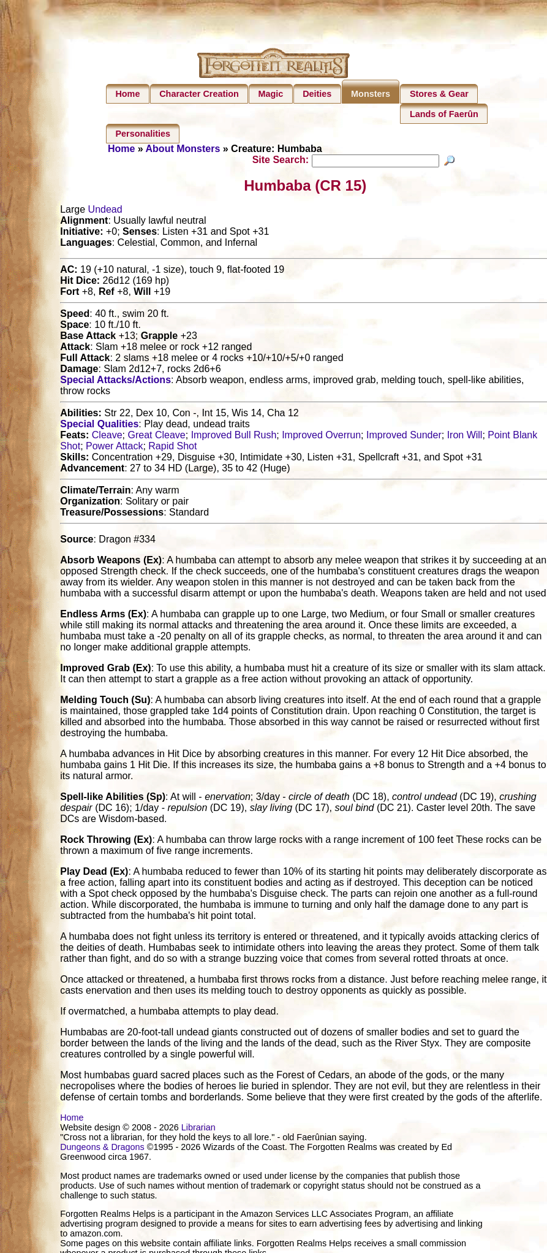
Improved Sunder (404, 437)
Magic (271, 94)
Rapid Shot (172, 448)
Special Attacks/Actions (115, 381)
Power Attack (114, 448)
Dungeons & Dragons (102, 1149)
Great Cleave (157, 437)
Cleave (107, 437)
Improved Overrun (321, 437)
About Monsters (183, 148)
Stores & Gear (439, 94)
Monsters (370, 94)
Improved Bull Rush (234, 437)
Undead (105, 211)
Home (127, 94)
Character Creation (199, 94)
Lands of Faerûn (444, 114)
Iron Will (465, 437)
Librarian (198, 1129)
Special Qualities (99, 426)
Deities (317, 94)
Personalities (142, 134)
